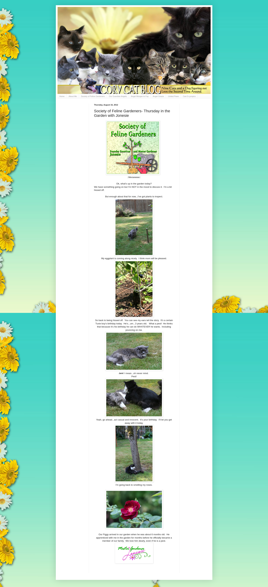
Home (62, 96)
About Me (73, 96)
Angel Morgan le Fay (140, 96)
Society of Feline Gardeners (93, 96)
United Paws (173, 96)
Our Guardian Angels (118, 96)
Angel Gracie (158, 96)
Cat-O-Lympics (189, 96)
